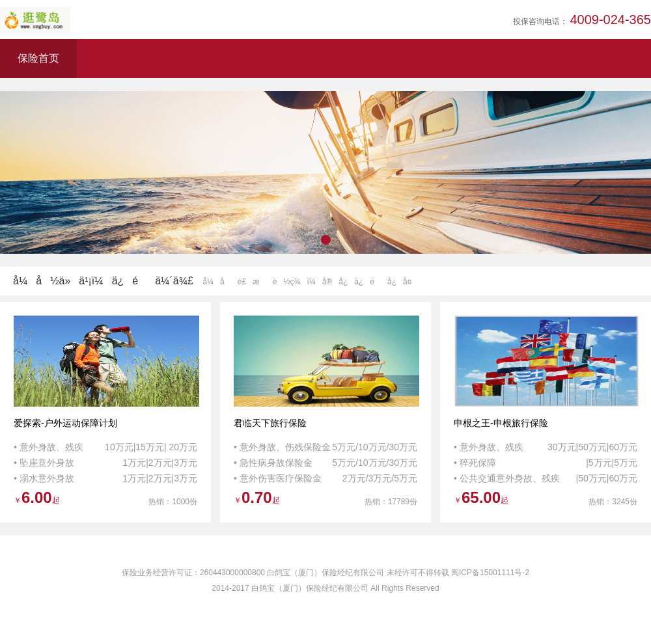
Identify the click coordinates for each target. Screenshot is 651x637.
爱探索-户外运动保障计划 (65, 423)
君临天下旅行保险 (270, 423)
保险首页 (38, 58)
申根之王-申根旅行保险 (501, 423)
